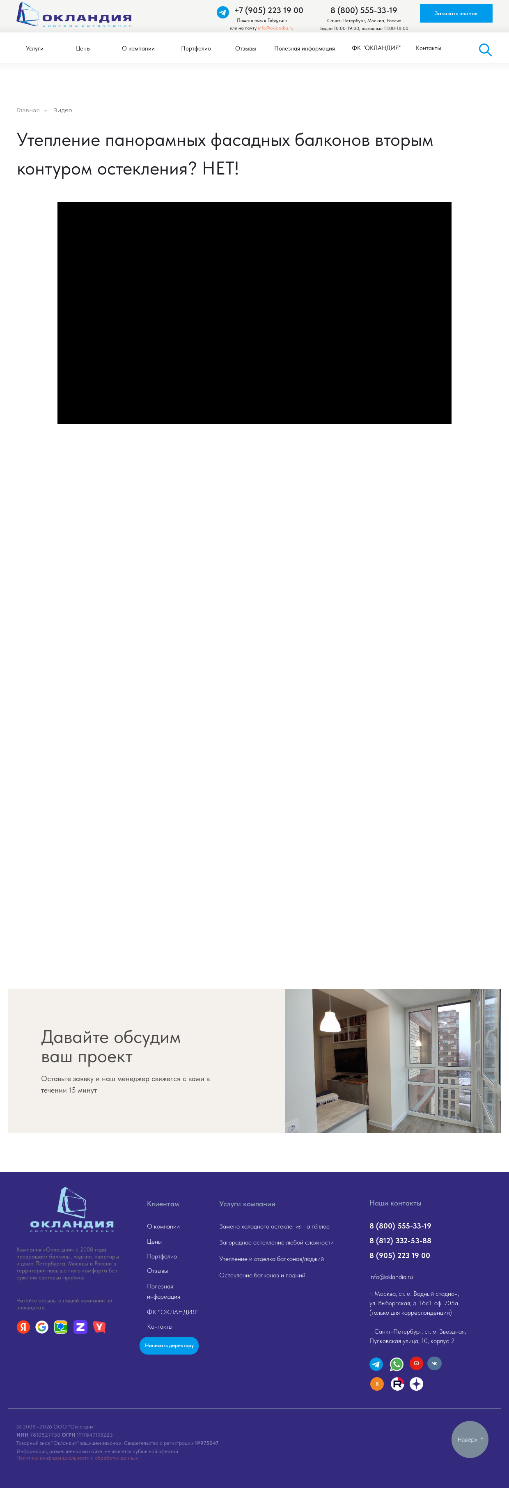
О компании (163, 1226)
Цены (154, 1241)
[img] (72, 1209)
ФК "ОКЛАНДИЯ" (173, 1312)
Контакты (159, 1326)
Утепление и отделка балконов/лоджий (271, 1259)
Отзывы (157, 1270)
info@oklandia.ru (275, 28)
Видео (62, 110)
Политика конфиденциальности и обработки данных (77, 1458)
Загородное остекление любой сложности (276, 1242)
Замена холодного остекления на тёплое (274, 1226)
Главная (28, 110)
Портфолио (162, 1256)
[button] (456, 13)
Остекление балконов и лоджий (262, 1275)
